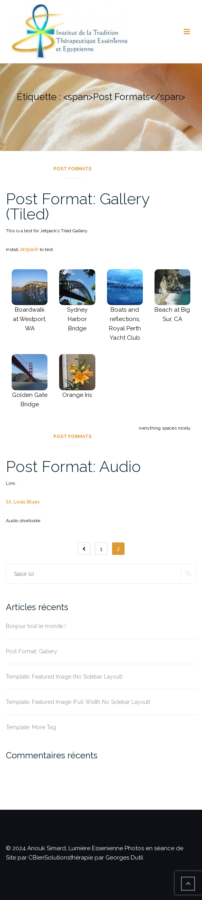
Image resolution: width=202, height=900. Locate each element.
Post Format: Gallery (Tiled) (77, 206)
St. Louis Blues (23, 502)
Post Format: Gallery (31, 651)
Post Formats (72, 169)
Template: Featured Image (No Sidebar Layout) (64, 677)
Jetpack (29, 249)
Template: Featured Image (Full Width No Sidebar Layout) (78, 702)
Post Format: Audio (73, 466)
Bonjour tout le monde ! (36, 626)
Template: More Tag (31, 727)
